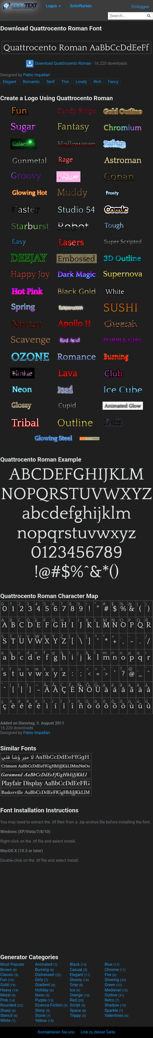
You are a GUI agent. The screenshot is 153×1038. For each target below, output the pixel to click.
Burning (44, 969)
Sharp (8, 1010)
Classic (9, 974)
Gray (76, 984)
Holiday (44, 990)
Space (78, 1010)
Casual (78, 969)
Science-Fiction (51, 1005)
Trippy (78, 1015)
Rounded (11, 1005)
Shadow (115, 1005)
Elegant (9, 81)
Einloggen (140, 6)
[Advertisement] (76, 907)
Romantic (31, 81)
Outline (114, 995)
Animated (46, 964)
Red (77, 1000)
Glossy (79, 979)
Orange (80, 995)
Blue (112, 964)
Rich (97, 81)
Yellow (44, 1020)
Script (77, 1005)
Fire (110, 974)
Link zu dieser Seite (98, 1032)
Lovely (81, 81)
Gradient (45, 984)
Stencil (8, 1015)
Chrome (115, 969)
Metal (8, 995)
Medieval (116, 990)
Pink (7, 1000)
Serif (50, 81)
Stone (42, 1015)
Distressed (48, 974)
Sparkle (114, 1010)
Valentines (117, 1015)
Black (78, 964)
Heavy (9, 990)
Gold (8, 984)
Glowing (115, 979)
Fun (7, 979)
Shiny (42, 1010)
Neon (42, 995)
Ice (75, 990)
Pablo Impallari (36, 75)
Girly (41, 979)
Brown (8, 969)
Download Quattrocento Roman (58, 63)
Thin (65, 81)
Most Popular (12, 964)
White (8, 1020)
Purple (44, 1000)
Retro (112, 1000)
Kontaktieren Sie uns (56, 1032)
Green (113, 984)
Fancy (113, 81)
